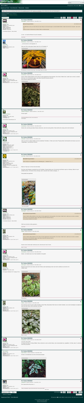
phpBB (39, 399)
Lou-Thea (5, 158)
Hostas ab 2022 (5, 13)
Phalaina (11, 15)
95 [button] (70, 17)
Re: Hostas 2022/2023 (26, 19)
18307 (7, 143)
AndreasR (15, 15)
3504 (7, 115)
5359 (7, 235)
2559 (7, 160)
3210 (7, 385)
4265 (7, 78)
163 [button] (79, 17)
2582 (7, 352)
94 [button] (67, 17)
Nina (8, 15)
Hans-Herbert (5, 351)
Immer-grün (5, 267)
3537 (7, 45)
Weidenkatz (5, 44)
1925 (7, 268)
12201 (7, 24)
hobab (4, 233)
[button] (61, 17)
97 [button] (74, 17)
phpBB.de (46, 400)
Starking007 (5, 22)
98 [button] (76, 17)
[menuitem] (6, 6)
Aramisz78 (5, 383)
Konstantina (5, 76)
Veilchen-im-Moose (25, 111)
